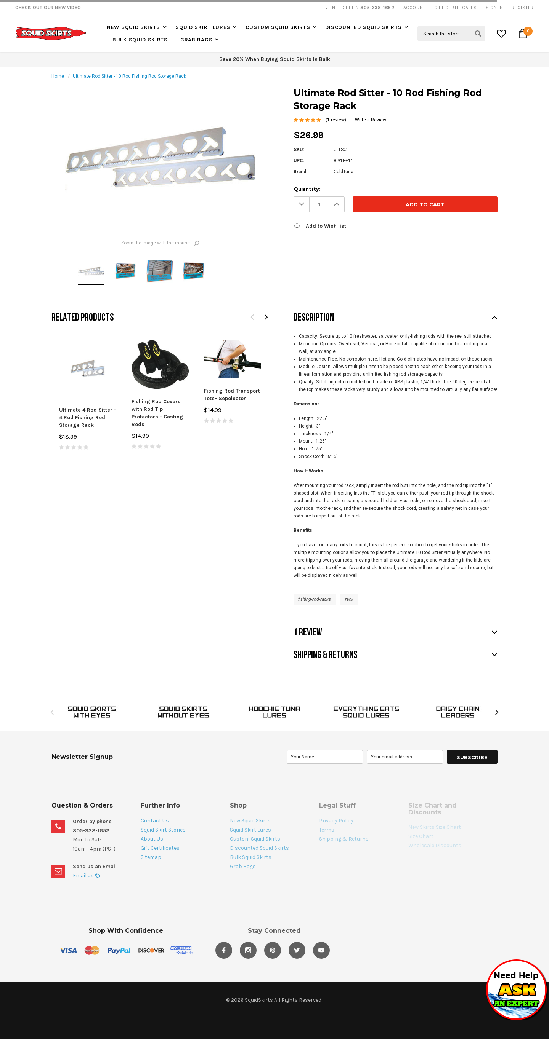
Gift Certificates (160, 848)
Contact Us (155, 820)
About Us (152, 839)
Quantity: (307, 189)
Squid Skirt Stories (163, 830)
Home (57, 76)
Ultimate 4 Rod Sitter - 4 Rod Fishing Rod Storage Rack (87, 417)
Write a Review (370, 120)
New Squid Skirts (133, 27)
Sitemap (151, 857)
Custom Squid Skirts (278, 27)
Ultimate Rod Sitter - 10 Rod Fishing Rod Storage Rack (129, 76)
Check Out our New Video (48, 7)
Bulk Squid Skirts (140, 40)
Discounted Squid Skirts (363, 27)
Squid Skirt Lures (202, 27)
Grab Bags (196, 40)
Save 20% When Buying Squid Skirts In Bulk (274, 59)
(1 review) (336, 120)
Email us (86, 875)
